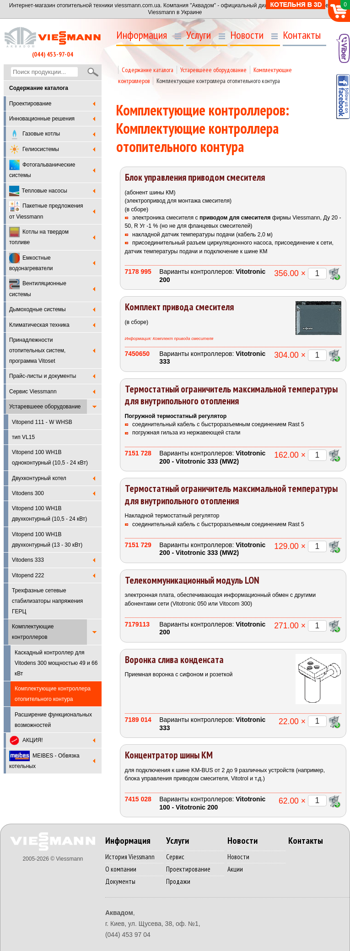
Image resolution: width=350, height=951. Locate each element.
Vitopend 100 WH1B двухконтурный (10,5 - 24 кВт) (49, 513)
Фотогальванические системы (42, 169)
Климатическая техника (39, 325)
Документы (120, 881)
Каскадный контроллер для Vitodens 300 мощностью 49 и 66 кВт (56, 663)
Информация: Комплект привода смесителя (169, 338)
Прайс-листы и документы (42, 376)
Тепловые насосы (38, 191)
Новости (247, 35)
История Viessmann (130, 856)
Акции (235, 869)
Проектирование (30, 103)
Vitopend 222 (28, 575)
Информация (141, 35)
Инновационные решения (42, 118)
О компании (120, 869)
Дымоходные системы (37, 309)
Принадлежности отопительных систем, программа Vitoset (37, 350)
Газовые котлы (34, 134)
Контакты (302, 35)
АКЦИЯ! (26, 740)
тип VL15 (23, 437)
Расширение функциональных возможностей (53, 719)
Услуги (198, 35)
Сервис (175, 856)
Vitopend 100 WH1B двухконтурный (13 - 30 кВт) (47, 539)
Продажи (178, 881)
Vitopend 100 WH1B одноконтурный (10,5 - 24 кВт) (50, 457)
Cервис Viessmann (33, 391)
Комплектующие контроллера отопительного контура (218, 81)
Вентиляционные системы (37, 288)
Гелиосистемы (34, 149)
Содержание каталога (147, 70)
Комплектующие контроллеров (33, 631)
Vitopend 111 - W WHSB (42, 422)
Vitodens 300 (28, 493)
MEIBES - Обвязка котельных (44, 760)
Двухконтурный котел (39, 478)
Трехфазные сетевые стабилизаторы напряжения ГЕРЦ (47, 601)
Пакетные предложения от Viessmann (46, 210)
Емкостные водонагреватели (31, 262)
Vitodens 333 (28, 560)
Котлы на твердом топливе (39, 236)
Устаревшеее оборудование (45, 406)
